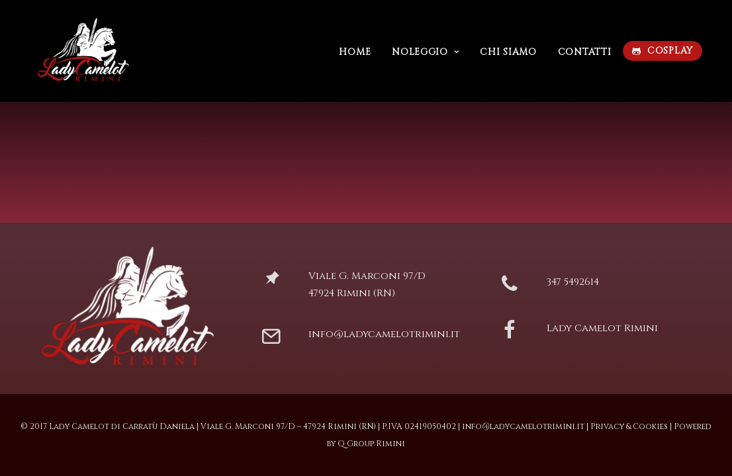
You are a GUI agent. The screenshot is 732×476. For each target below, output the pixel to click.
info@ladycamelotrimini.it (384, 334)
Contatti (578, 52)
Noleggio (418, 52)
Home (348, 52)
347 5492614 (573, 282)
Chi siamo (501, 52)
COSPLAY (663, 50)
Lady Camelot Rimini (602, 328)
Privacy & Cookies (629, 426)
